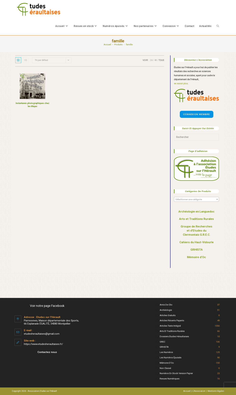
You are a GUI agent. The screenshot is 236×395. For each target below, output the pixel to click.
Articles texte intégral (170, 326)
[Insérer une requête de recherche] (196, 137)
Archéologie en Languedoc (196, 211)
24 (151, 60)
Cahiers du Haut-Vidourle (196, 242)
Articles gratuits (167, 315)
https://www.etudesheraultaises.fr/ (43, 344)
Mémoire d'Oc (196, 257)
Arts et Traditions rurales (172, 331)
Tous (161, 60)
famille (129, 44)
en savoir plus (181, 83)
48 (155, 60)
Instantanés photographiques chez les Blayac (32, 105)
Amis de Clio (166, 304)
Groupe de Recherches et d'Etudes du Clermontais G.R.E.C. (196, 230)
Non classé (165, 368)
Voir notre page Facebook (47, 306)
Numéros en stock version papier (176, 373)
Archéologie (166, 310)
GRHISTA (196, 249)
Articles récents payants (172, 320)
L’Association (199, 391)
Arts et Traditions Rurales (196, 219)
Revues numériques (169, 378)
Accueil (186, 391)
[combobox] (196, 199)
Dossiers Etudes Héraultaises (174, 336)
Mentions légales (216, 391)
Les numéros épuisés (170, 357)
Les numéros (166, 352)
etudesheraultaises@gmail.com (41, 333)
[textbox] (196, 199)
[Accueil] (107, 44)
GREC (162, 341)
